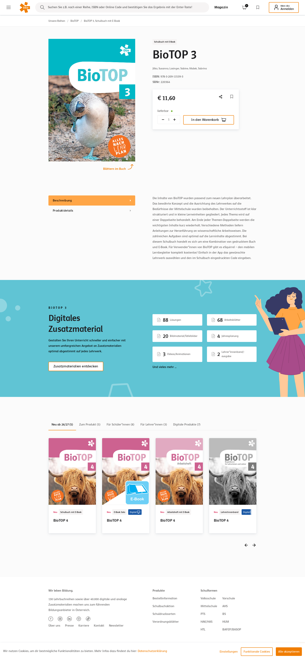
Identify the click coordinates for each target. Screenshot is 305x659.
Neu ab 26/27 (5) (62, 424)
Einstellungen (229, 651)
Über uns (54, 625)
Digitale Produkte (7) (186, 424)
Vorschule (228, 598)
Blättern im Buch (114, 168)
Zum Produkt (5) (89, 424)
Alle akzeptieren (289, 651)
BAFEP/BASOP (231, 629)
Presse (69, 625)
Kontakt (99, 625)
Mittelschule (209, 606)
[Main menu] (8, 7)
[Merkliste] (231, 96)
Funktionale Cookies (257, 651)
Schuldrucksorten (163, 614)
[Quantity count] (168, 119)
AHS (225, 606)
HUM (225, 621)
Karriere (83, 625)
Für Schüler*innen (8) (120, 424)
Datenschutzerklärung (152, 651)
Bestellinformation (164, 598)
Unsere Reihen (56, 21)
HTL (203, 629)
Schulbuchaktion (163, 606)
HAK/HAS (206, 621)
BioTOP (74, 21)
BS (224, 614)
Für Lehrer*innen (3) (153, 424)
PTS (203, 614)
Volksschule (208, 598)
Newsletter (116, 625)
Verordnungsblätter (165, 621)
